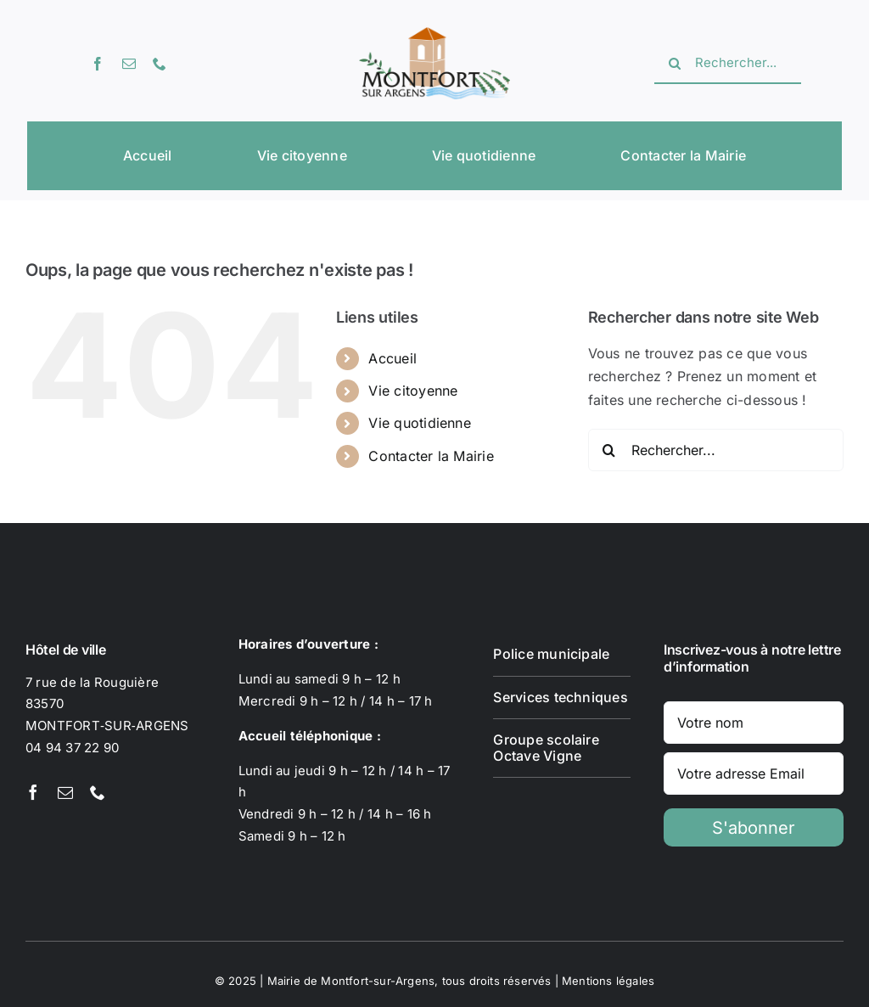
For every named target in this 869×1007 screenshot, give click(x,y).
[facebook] (97, 63)
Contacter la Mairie (431, 455)
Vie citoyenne (412, 390)
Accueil (392, 358)
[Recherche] (674, 63)
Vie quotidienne (419, 422)
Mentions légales (608, 980)
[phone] (159, 63)
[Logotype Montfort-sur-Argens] (434, 33)
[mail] (129, 63)
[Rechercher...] (727, 63)
